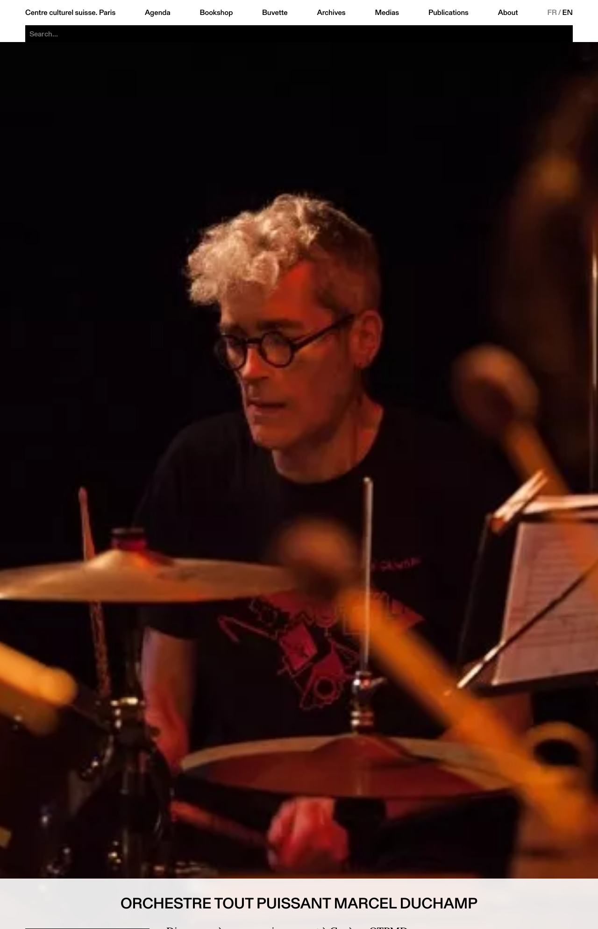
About (508, 12)
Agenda (158, 12)
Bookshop (216, 12)
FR (552, 12)
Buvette (275, 12)
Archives (331, 12)
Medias (387, 12)
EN (567, 12)
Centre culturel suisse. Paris (70, 12)
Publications (448, 12)
